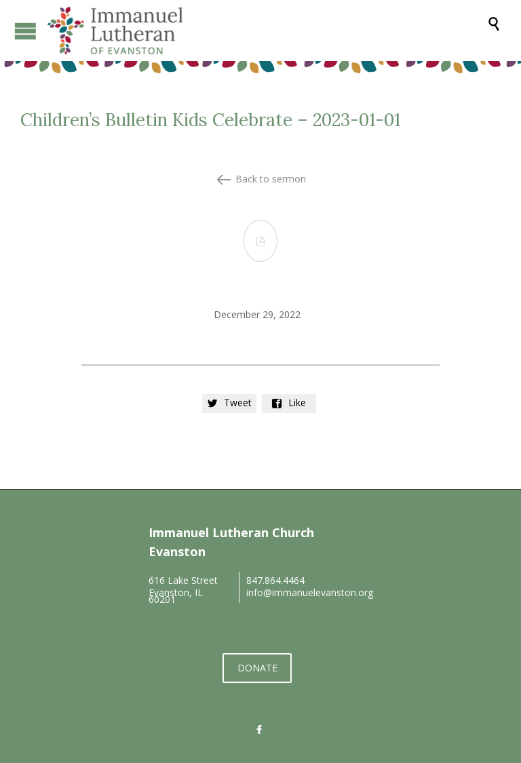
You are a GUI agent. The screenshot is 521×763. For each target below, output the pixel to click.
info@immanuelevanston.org (309, 592)
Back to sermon (270, 178)
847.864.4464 (275, 580)
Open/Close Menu (25, 31)
